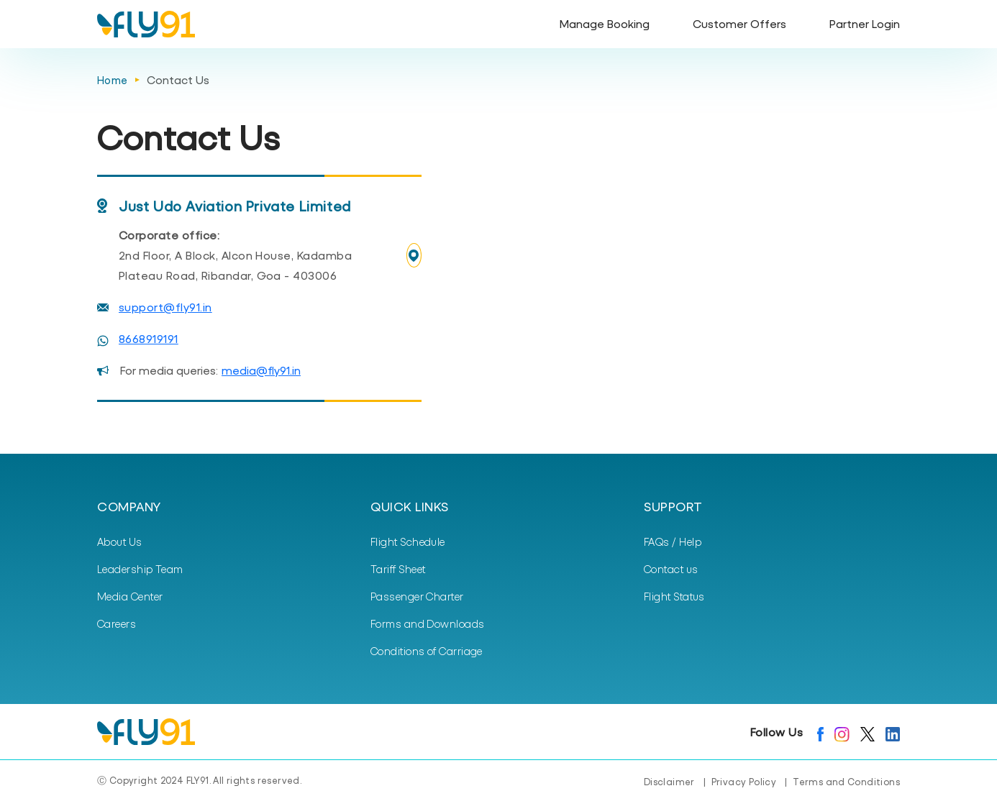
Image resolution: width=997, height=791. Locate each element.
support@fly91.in (165, 307)
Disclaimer (669, 781)
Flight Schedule (407, 541)
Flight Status (674, 596)
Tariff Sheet (397, 568)
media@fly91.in (261, 370)
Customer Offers (739, 23)
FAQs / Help (672, 541)
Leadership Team (140, 568)
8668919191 (148, 338)
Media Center (130, 596)
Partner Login (864, 23)
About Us (119, 541)
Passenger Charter (417, 596)
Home (112, 79)
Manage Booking (605, 23)
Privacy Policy (743, 781)
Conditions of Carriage (426, 650)
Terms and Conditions (846, 781)
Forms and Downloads (427, 623)
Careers (116, 623)
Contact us (671, 568)
